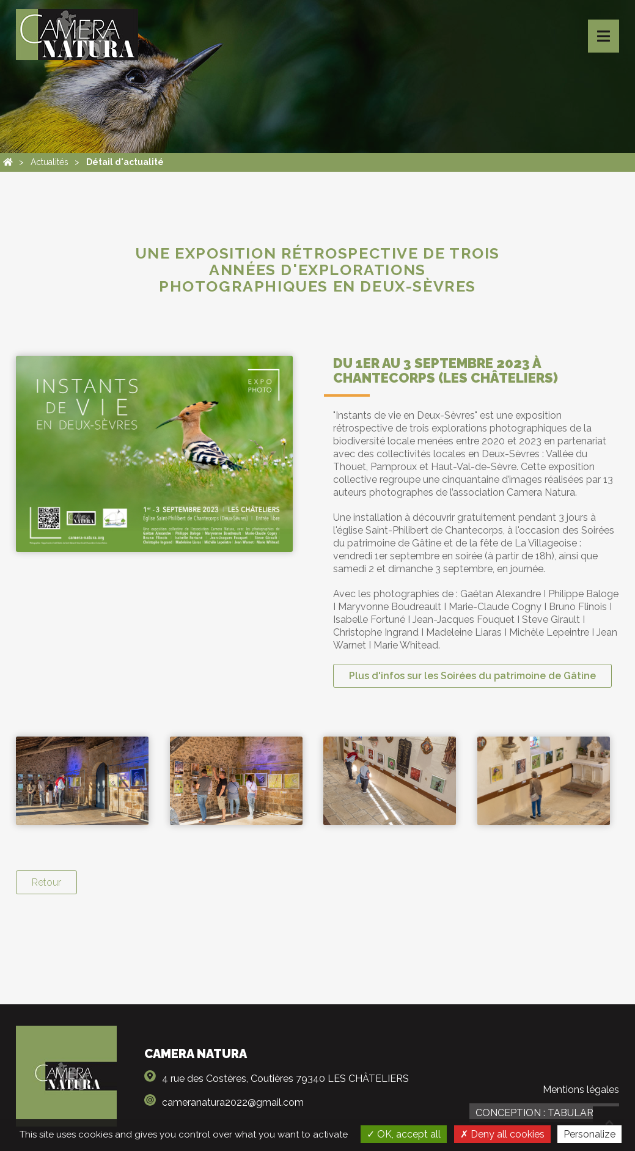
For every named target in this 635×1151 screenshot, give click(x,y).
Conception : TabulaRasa (544, 1113)
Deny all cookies (502, 1134)
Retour (46, 882)
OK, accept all (404, 1134)
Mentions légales (581, 1089)
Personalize (589, 1134)
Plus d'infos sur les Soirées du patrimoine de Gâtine (472, 676)
